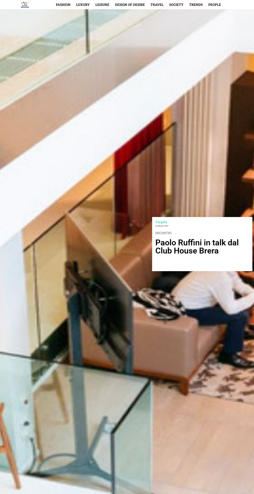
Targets (161, 222)
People (214, 4)
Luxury (83, 4)
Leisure (102, 4)
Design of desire (130, 4)
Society (176, 4)
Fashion (63, 4)
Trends (196, 4)
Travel (157, 4)
